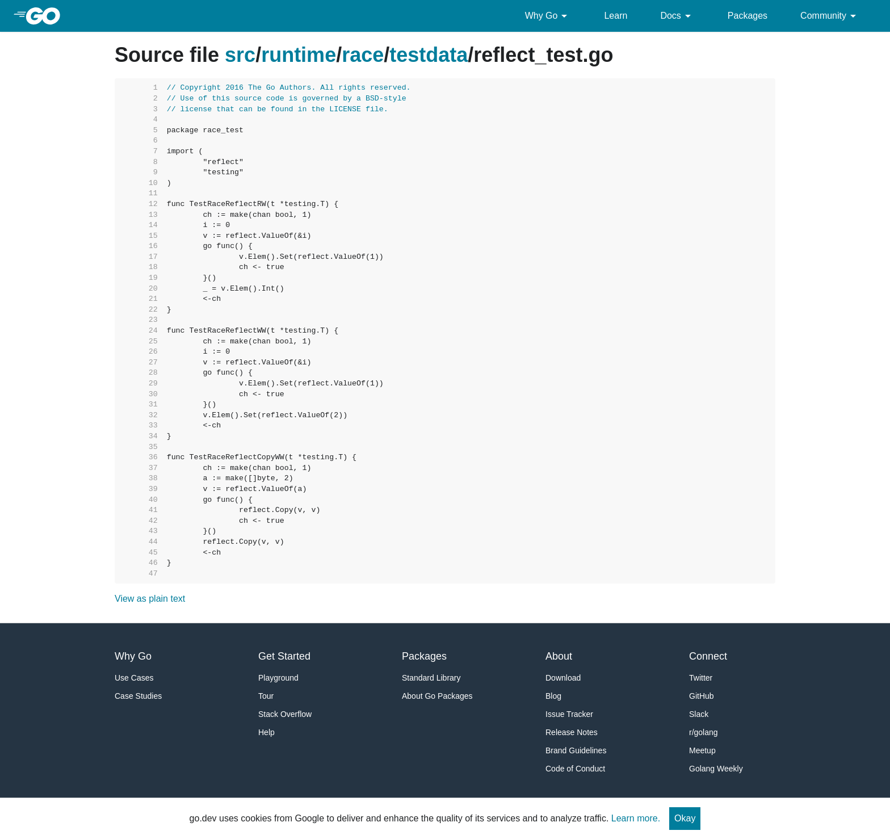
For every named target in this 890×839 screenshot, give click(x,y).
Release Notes (571, 732)
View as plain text (150, 598)
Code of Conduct (575, 768)
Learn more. (635, 818)
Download (563, 677)
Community (830, 16)
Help (266, 732)
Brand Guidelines (575, 750)
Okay (684, 818)
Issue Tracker (569, 714)
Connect (708, 656)
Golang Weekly (716, 768)
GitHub (701, 695)
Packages (747, 15)
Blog (553, 695)
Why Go (548, 16)
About (558, 656)
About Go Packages (437, 695)
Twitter (700, 677)
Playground (278, 677)
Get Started (284, 656)
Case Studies (138, 695)
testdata (428, 54)
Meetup (702, 750)
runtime (298, 54)
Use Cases (134, 677)
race (363, 54)
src (240, 54)
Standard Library (431, 677)
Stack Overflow (285, 714)
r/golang (703, 732)
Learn (615, 15)
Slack (698, 714)
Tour (266, 695)
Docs (677, 16)
